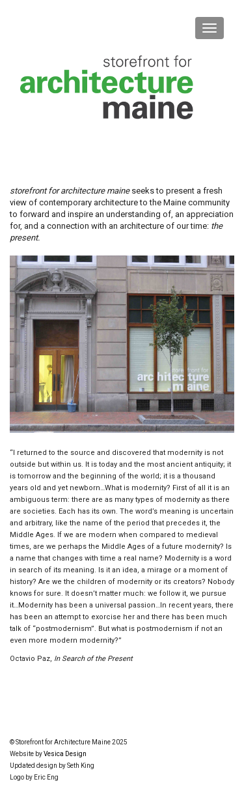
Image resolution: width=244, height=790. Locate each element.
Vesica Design (65, 753)
